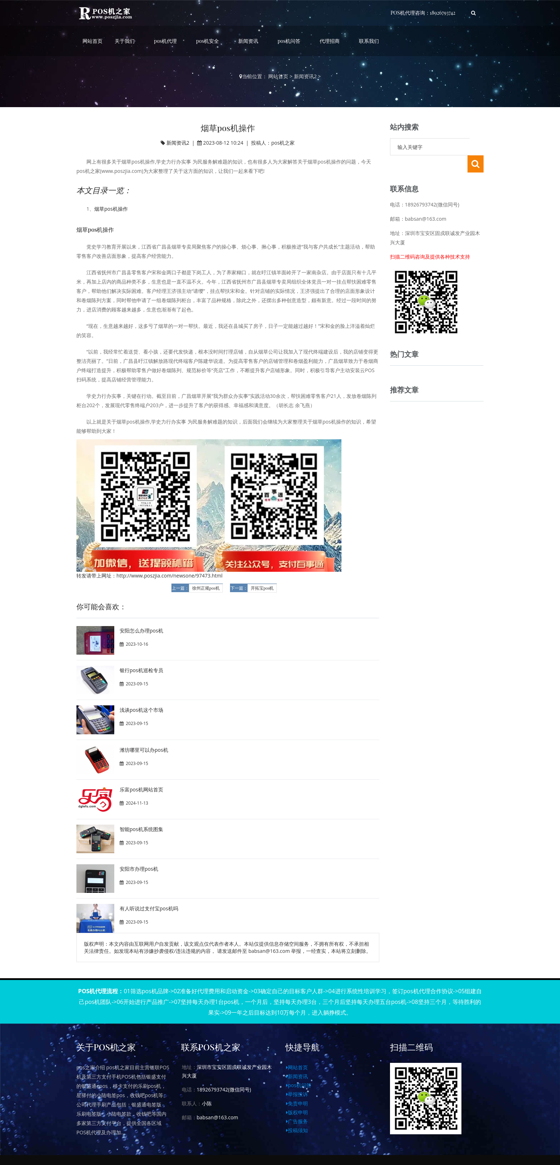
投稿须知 (297, 1130)
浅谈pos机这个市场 (141, 709)
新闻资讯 (248, 41)
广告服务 (297, 1121)
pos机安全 (207, 41)
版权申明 (297, 1112)
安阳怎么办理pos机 (141, 630)
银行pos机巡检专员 (141, 670)
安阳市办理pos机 (139, 868)
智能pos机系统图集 (141, 829)
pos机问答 (289, 41)
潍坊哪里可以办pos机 (144, 749)
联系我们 (369, 41)
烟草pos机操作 (111, 208)
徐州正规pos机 (206, 588)
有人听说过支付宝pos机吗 (149, 908)
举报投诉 (297, 1094)
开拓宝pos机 (262, 588)
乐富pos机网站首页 (141, 789)
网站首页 (92, 41)
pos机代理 (165, 41)
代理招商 (330, 41)
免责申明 (297, 1103)
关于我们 (125, 41)
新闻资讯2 (305, 76)
